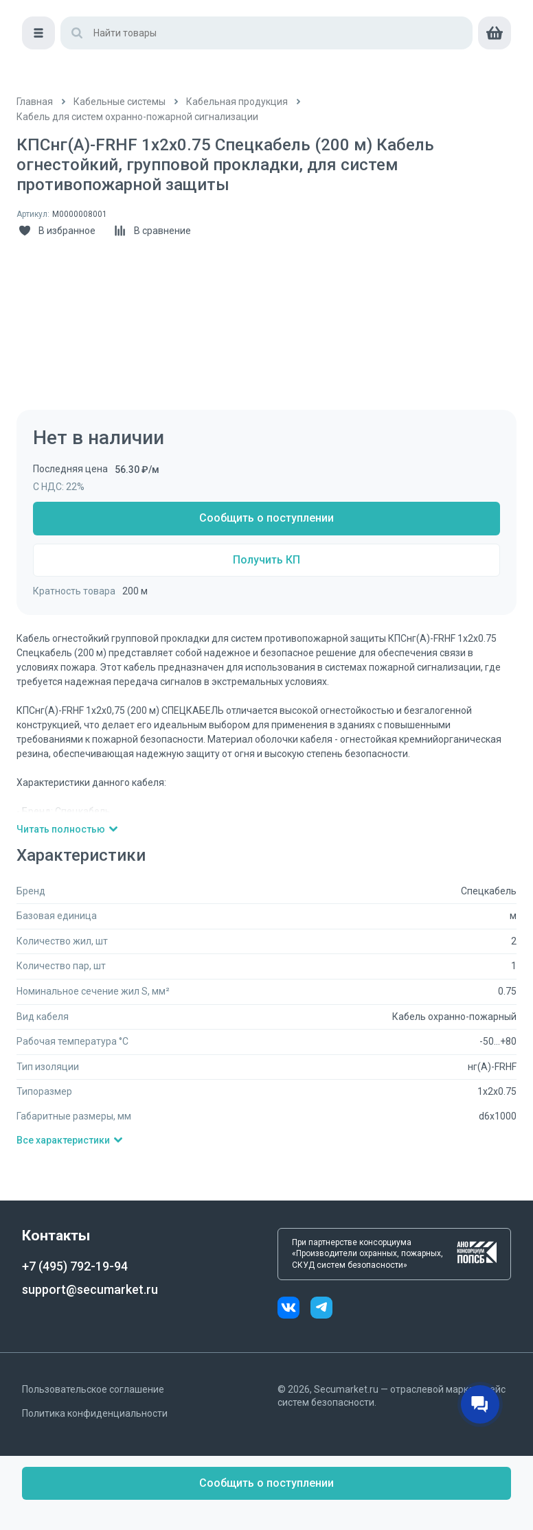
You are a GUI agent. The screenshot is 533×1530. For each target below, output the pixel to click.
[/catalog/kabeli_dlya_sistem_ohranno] (137, 117)
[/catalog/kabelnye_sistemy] (119, 102)
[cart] (500, 65)
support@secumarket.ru (90, 1289)
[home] (75, 27)
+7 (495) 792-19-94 (75, 1266)
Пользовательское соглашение (93, 1389)
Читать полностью (67, 829)
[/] (34, 102)
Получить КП (266, 559)
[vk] (293, 1309)
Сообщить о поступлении (266, 517)
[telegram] (321, 1309)
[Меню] (32, 65)
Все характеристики (70, 1140)
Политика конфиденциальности (95, 1413)
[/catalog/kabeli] (237, 102)
